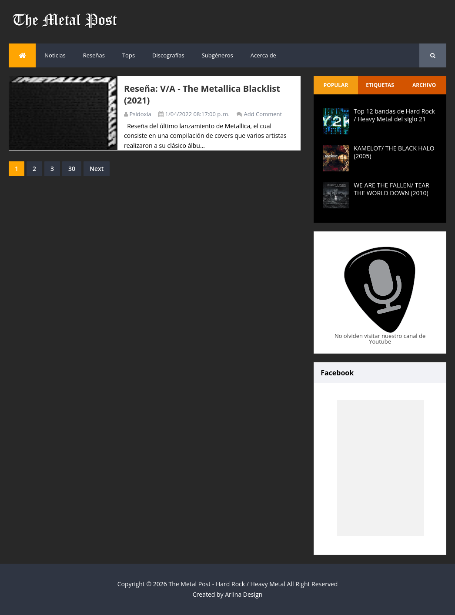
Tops (128, 55)
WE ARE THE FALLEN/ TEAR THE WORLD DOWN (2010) (391, 189)
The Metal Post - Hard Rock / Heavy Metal (227, 584)
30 (71, 168)
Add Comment (263, 114)
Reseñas (94, 55)
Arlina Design (243, 594)
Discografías (168, 55)
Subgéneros (217, 55)
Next (97, 168)
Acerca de (263, 55)
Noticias (54, 55)
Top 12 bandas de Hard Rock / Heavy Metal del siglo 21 (394, 115)
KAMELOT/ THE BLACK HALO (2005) (394, 152)
